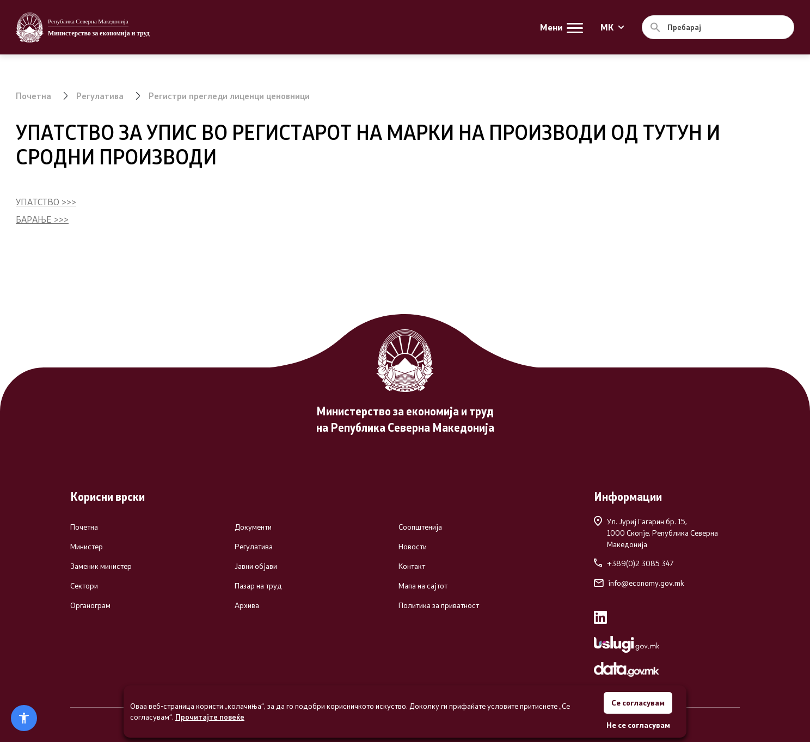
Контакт (411, 566)
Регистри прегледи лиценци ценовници (229, 95)
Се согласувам (638, 702)
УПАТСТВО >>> (46, 201)
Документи (253, 527)
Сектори (84, 586)
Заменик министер (101, 566)
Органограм (90, 605)
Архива (247, 605)
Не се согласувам (638, 725)
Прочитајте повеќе (209, 717)
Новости (412, 546)
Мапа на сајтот (422, 586)
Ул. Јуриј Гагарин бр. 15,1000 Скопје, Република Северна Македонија (656, 532)
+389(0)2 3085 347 (633, 563)
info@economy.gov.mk (639, 583)
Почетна (33, 95)
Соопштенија (420, 527)
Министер (86, 546)
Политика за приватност (438, 605)
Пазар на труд (258, 586)
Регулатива (100, 95)
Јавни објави (256, 566)
